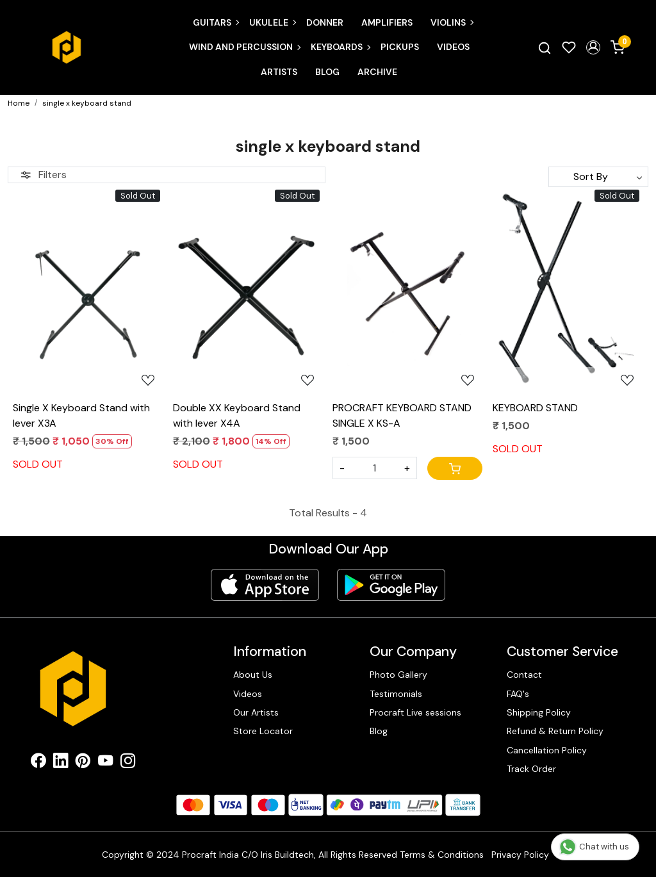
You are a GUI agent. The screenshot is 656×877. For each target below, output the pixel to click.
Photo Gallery (398, 674)
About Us (252, 674)
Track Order (531, 769)
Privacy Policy (520, 854)
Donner (324, 22)
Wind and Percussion (244, 47)
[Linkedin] (60, 763)
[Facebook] (38, 763)
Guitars (215, 22)
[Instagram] (128, 763)
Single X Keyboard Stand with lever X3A (81, 415)
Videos (453, 47)
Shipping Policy (539, 712)
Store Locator (263, 731)
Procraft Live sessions (415, 712)
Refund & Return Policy (555, 731)
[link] (544, 47)
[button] (593, 47)
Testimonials (396, 694)
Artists (279, 72)
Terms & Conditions (442, 854)
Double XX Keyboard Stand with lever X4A (236, 415)
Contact (524, 674)
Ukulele (272, 22)
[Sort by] (598, 177)
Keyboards (340, 47)
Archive (377, 72)
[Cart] (454, 468)
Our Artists (256, 712)
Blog (327, 72)
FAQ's (518, 694)
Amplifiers (387, 22)
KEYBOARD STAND (535, 407)
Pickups (400, 47)
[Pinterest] (83, 763)
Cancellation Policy (547, 750)
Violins (451, 22)
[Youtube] (105, 763)
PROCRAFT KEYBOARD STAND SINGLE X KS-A (402, 415)
